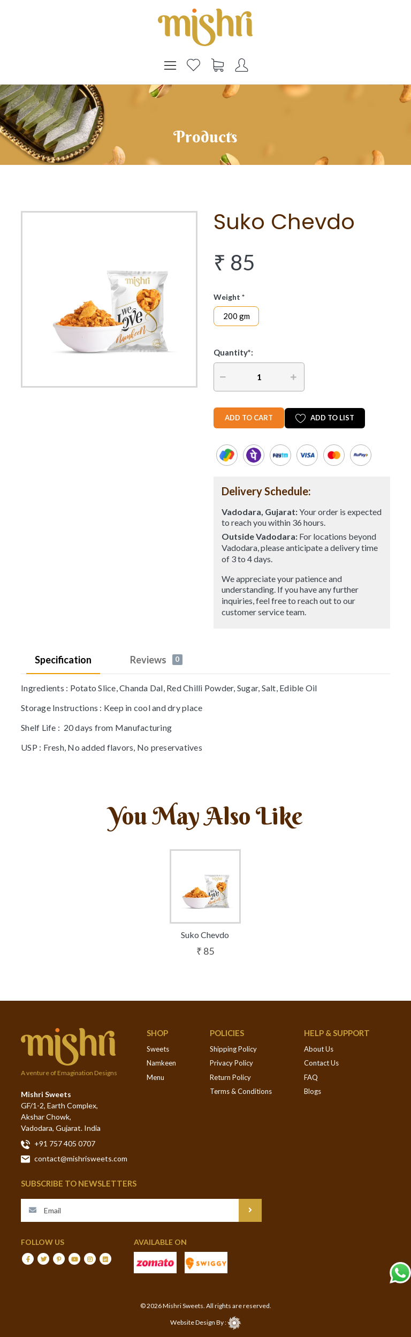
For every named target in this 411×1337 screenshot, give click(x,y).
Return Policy (230, 1077)
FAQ (311, 1077)
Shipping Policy (233, 1049)
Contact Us (321, 1063)
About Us (318, 1049)
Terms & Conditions (241, 1091)
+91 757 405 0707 (58, 1144)
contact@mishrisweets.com (74, 1158)
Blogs (312, 1091)
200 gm (236, 316)
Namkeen (161, 1063)
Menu (155, 1077)
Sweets (158, 1049)
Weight (227, 296)
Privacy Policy (231, 1063)
